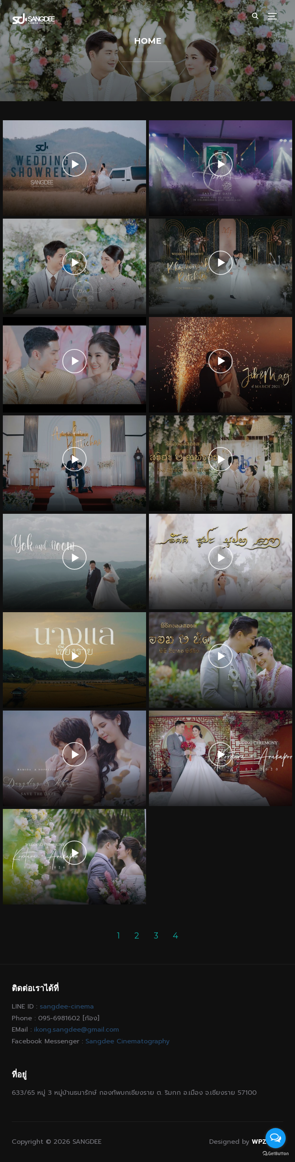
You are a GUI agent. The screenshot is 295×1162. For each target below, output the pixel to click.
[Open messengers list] (275, 1138)
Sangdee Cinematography (127, 1041)
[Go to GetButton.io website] (276, 1153)
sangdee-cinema (67, 1006)
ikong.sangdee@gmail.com (76, 1029)
